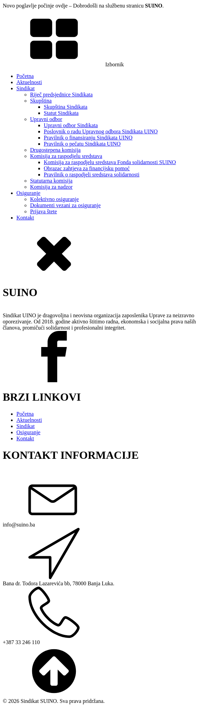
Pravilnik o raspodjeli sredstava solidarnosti (91, 174)
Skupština (41, 101)
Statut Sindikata (61, 113)
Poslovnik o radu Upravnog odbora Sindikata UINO (101, 131)
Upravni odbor (46, 119)
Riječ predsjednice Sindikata (61, 94)
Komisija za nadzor (51, 187)
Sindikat (25, 88)
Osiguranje (28, 193)
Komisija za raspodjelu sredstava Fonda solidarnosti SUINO (110, 162)
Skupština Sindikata (65, 107)
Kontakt (25, 218)
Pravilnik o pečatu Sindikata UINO (82, 144)
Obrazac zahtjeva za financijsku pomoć (87, 168)
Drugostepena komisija (55, 150)
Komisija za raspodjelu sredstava (66, 156)
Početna (25, 76)
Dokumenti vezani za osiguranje (65, 205)
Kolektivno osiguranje (54, 199)
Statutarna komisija (51, 181)
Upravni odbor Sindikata (71, 125)
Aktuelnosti (29, 82)
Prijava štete (43, 211)
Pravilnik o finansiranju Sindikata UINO (88, 138)
